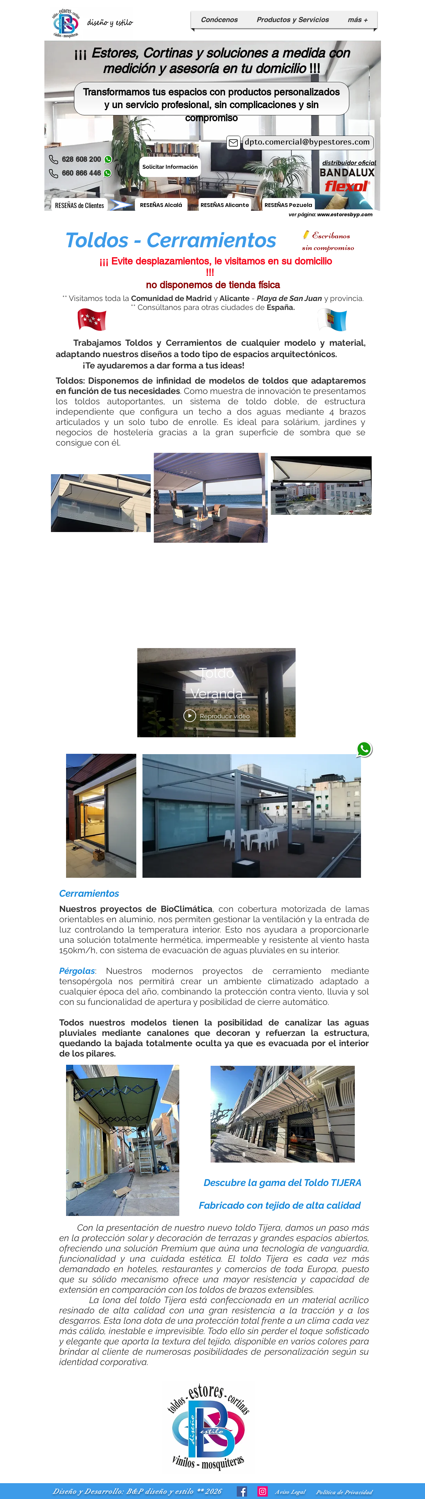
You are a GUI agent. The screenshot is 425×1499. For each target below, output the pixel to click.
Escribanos (331, 235)
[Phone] (54, 160)
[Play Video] (216, 715)
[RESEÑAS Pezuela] (288, 205)
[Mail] (233, 143)
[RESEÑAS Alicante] (225, 205)
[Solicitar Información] (170, 167)
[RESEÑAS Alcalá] (161, 205)
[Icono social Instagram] (262, 1491)
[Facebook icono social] (242, 1491)
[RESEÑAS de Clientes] (79, 205)
